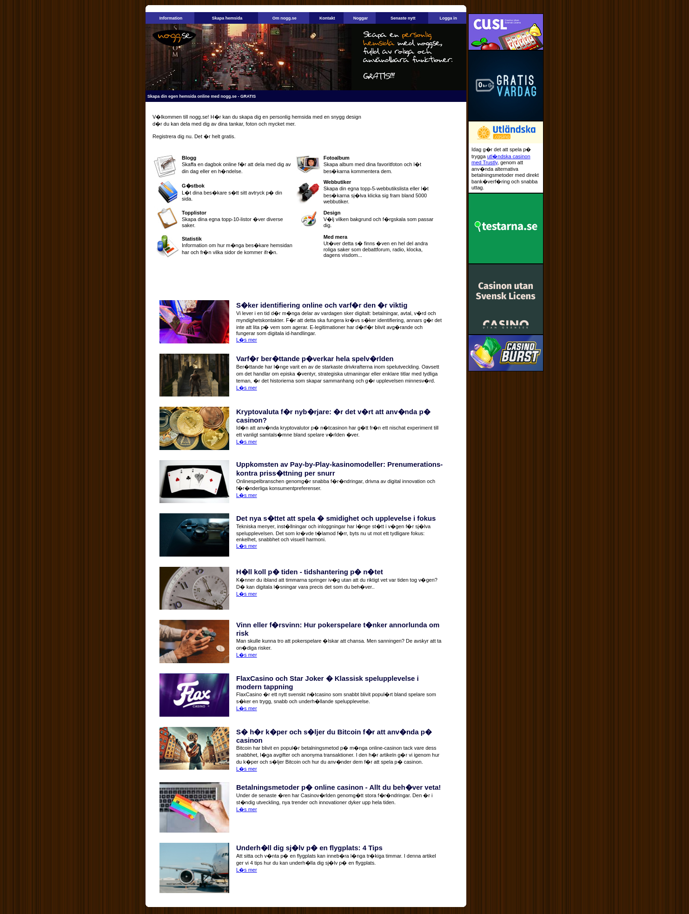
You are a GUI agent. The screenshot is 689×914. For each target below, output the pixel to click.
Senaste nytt (403, 18)
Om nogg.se (284, 18)
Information (171, 18)
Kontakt (327, 18)
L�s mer (246, 340)
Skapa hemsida (227, 18)
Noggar (360, 18)
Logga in (448, 18)
